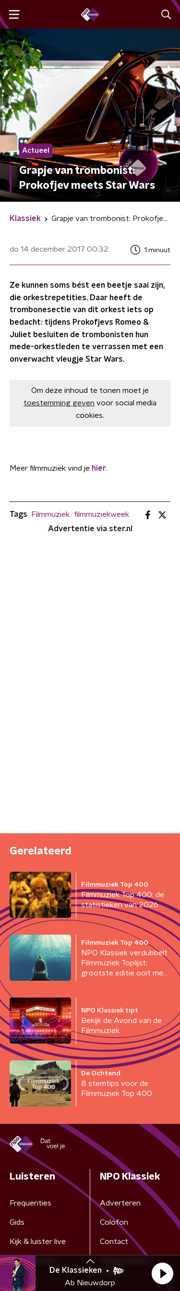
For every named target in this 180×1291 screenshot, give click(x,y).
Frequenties (30, 1203)
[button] (162, 1273)
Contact (114, 1241)
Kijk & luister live (38, 1241)
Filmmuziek (50, 514)
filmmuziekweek (101, 514)
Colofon (114, 1222)
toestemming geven (59, 403)
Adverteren (120, 1203)
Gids (17, 1222)
